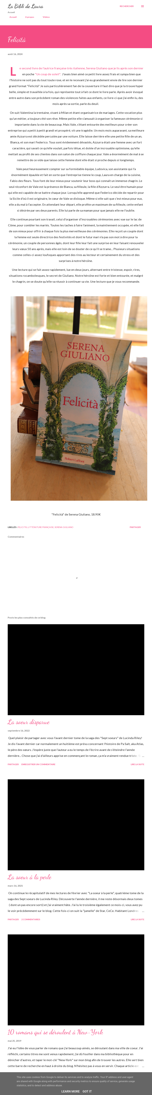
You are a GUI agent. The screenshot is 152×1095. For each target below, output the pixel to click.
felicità (22, 527)
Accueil (11, 17)
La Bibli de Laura (25, 6)
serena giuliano (64, 527)
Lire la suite (137, 764)
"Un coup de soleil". (48, 74)
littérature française (41, 527)
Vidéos (44, 17)
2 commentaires (30, 919)
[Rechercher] (127, 6)
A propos (27, 17)
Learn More (70, 1091)
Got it (87, 1091)
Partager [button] (135, 527)
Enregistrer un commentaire (38, 764)
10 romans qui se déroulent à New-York (55, 1032)
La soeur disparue (28, 722)
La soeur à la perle (29, 877)
